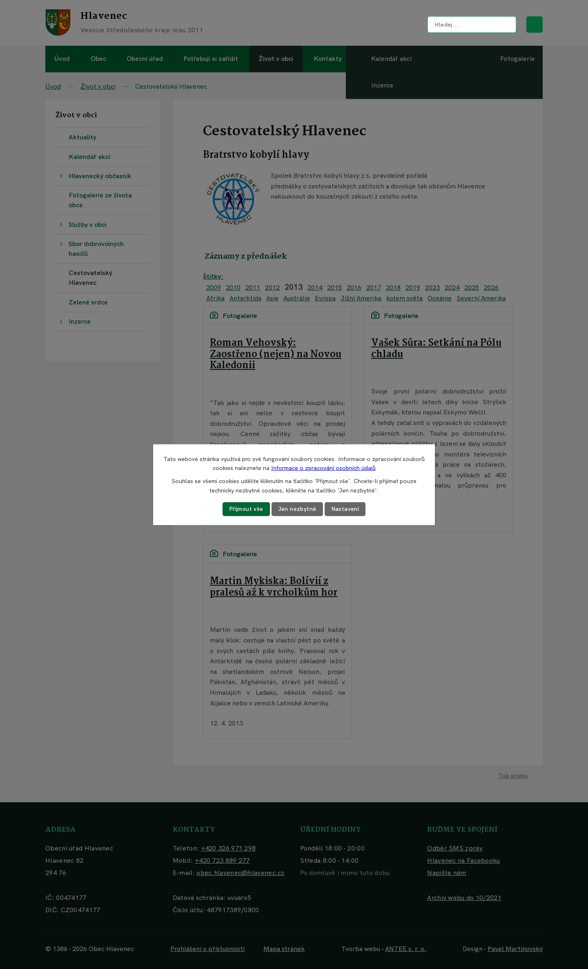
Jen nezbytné (297, 508)
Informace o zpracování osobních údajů (323, 468)
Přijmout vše (246, 508)
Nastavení (345, 508)
